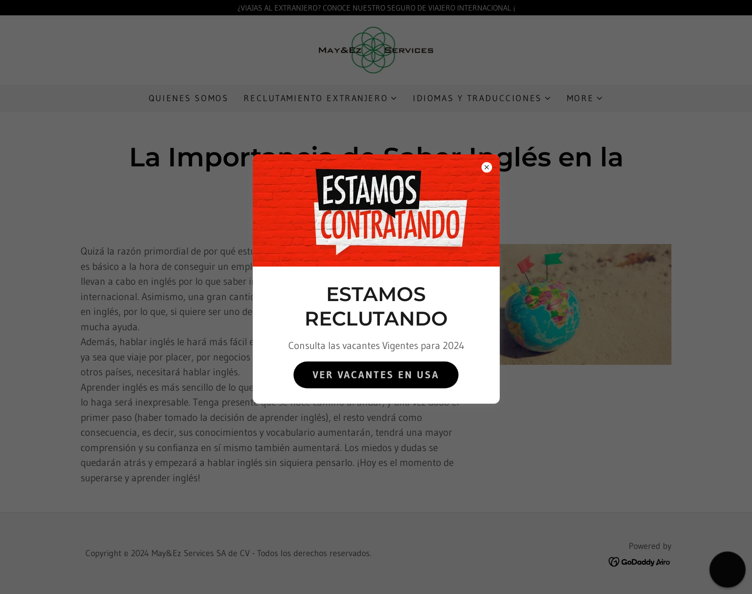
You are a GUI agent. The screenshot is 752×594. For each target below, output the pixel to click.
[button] (728, 570)
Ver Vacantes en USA (376, 375)
